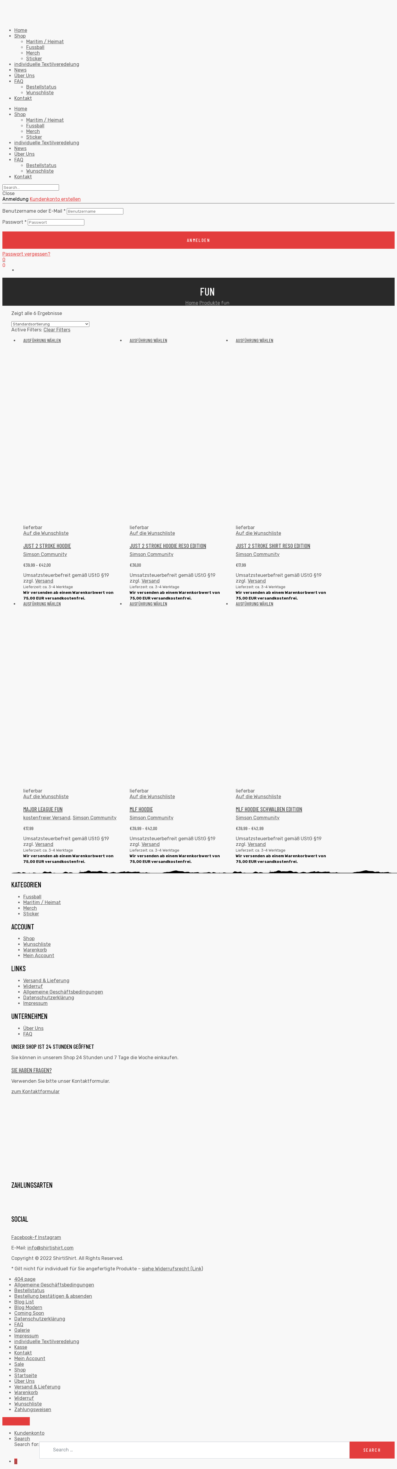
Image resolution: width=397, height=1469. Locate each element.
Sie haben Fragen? (31, 1069)
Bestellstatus (41, 87)
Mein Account (38, 955)
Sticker (34, 58)
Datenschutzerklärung (48, 997)
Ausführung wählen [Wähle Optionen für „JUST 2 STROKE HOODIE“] (42, 340)
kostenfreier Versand (46, 818)
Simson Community (45, 554)
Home (20, 30)
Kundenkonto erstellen (55, 199)
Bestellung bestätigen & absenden (53, 1296)
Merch (33, 53)
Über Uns (24, 75)
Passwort (14, 222)
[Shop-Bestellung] (50, 324)
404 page (24, 1279)
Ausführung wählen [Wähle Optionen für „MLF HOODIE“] (148, 603)
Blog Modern (28, 1307)
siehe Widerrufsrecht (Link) (172, 1269)
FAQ (18, 81)
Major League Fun (43, 808)
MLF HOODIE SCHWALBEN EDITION (269, 808)
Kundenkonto (29, 1433)
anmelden (198, 240)
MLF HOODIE (141, 808)
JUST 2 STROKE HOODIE (47, 545)
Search (22, 1439)
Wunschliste (40, 92)
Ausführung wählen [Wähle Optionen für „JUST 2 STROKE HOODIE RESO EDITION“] (148, 340)
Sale (19, 1364)
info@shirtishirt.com (50, 1248)
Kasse (20, 1347)
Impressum (35, 1003)
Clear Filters (57, 330)
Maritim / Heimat (45, 41)
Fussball (35, 47)
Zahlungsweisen (32, 1409)
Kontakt (23, 98)
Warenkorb (35, 950)
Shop (20, 36)
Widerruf (33, 986)
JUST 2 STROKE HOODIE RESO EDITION (168, 545)
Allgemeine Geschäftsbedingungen (63, 992)
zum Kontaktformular (35, 1091)
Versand (44, 581)
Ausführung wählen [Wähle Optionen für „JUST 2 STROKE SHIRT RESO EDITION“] (254, 340)
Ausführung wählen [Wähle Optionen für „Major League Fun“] (42, 603)
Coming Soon (29, 1313)
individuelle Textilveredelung (46, 64)
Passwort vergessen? (26, 254)
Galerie (22, 1330)
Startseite (25, 1375)
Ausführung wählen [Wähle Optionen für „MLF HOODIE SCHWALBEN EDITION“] (254, 603)
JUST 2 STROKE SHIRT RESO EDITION (273, 545)
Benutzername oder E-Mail (34, 211)
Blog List (24, 1302)
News (20, 70)
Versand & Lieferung (46, 980)
